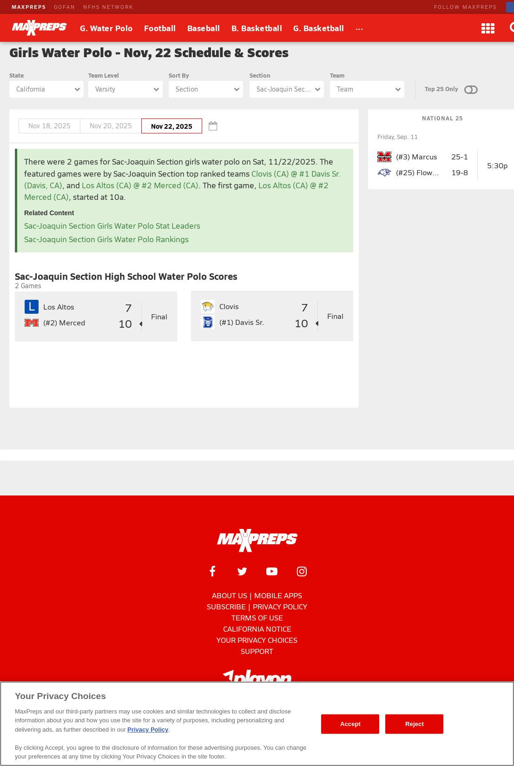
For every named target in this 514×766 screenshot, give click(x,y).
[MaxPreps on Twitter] (242, 571)
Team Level (103, 75)
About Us (229, 595)
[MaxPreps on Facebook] (212, 571)
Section (260, 75)
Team (337, 75)
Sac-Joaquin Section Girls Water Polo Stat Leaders (112, 225)
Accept (350, 723)
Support (257, 651)
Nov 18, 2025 (49, 125)
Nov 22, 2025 (171, 126)
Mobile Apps (278, 595)
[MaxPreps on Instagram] (301, 571)
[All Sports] (359, 28)
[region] (257, 723)
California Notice (257, 629)
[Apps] (488, 28)
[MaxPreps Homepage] (257, 540)
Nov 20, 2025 (111, 125)
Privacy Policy (280, 606)
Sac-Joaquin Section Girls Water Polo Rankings (106, 239)
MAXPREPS (29, 6)
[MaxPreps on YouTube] (271, 571)
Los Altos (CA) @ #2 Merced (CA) (140, 185)
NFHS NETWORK (108, 6)
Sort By (179, 75)
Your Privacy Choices (257, 640)
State (16, 75)
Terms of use (257, 617)
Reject (414, 723)
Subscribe (226, 606)
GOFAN (64, 6)
